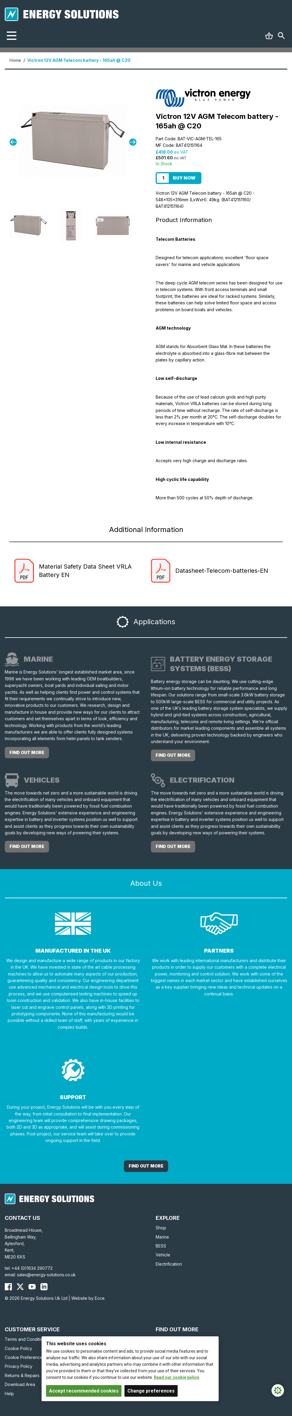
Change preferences (151, 1391)
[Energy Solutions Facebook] (8, 1286)
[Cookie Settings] (278, 1390)
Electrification (169, 1263)
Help (9, 1393)
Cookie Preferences (25, 1357)
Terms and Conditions (26, 1339)
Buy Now (184, 178)
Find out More (146, 1165)
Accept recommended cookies (84, 1391)
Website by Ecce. (88, 1298)
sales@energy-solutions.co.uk (46, 1274)
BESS (161, 1245)
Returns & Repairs (22, 1375)
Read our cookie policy (176, 1377)
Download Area (20, 1384)
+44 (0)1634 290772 (32, 1268)
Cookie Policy (18, 1348)
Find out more (27, 752)
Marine (162, 1236)
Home (15, 60)
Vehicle (163, 1254)
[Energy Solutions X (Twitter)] (20, 1286)
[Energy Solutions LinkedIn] (44, 1286)
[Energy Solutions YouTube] (32, 1286)
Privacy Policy (18, 1366)
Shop (161, 1227)
